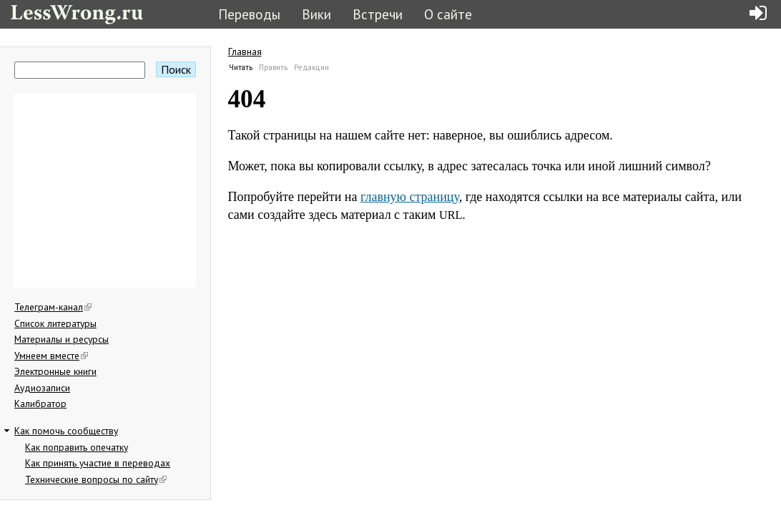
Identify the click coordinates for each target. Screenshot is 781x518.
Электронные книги (55, 371)
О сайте (448, 14)
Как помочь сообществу (66, 430)
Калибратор (40, 403)
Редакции (311, 67)
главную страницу (409, 197)
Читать (241, 67)
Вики (316, 14)
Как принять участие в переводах (97, 462)
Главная (245, 51)
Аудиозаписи (42, 387)
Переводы (249, 14)
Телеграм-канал (53, 306)
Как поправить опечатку (76, 447)
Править (273, 67)
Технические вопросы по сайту (96, 479)
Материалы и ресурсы (61, 339)
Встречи (378, 14)
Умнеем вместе (51, 355)
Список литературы (55, 323)
